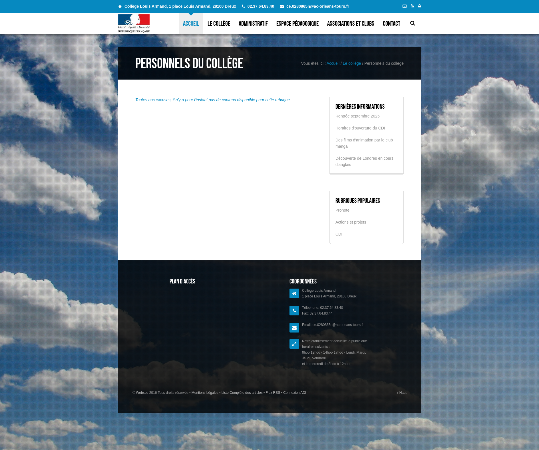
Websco (142, 393)
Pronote (342, 210)
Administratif (253, 23)
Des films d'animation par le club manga (364, 143)
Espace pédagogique (297, 23)
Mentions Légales (205, 393)
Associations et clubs (350, 23)
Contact (391, 23)
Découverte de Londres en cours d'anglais (364, 161)
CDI (338, 234)
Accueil (191, 23)
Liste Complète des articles (242, 393)
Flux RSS (273, 393)
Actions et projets (350, 222)
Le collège (219, 23)
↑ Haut (402, 393)
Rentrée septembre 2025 (357, 116)
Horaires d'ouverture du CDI (360, 128)
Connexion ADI (294, 393)
